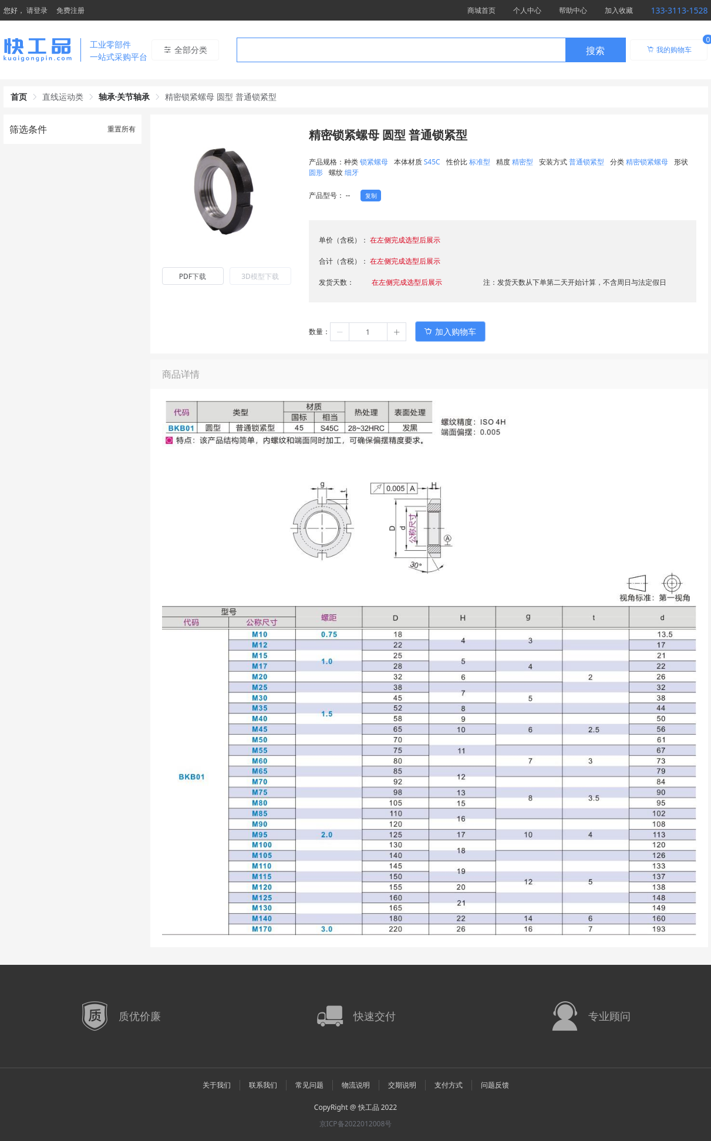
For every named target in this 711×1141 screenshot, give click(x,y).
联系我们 (263, 1085)
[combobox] (431, 50)
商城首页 (481, 10)
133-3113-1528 (679, 10)
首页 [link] (19, 96)
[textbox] (401, 50)
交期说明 (402, 1085)
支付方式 (448, 1085)
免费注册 (70, 10)
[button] (340, 332)
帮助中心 (573, 10)
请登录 (37, 10)
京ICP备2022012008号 (355, 1124)
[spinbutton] (368, 331)
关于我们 (217, 1085)
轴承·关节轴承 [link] (124, 96)
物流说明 (356, 1085)
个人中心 (527, 10)
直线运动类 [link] (62, 96)
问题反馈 (495, 1085)
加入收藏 (619, 10)
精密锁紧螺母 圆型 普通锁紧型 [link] (220, 96)
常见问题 (309, 1085)
